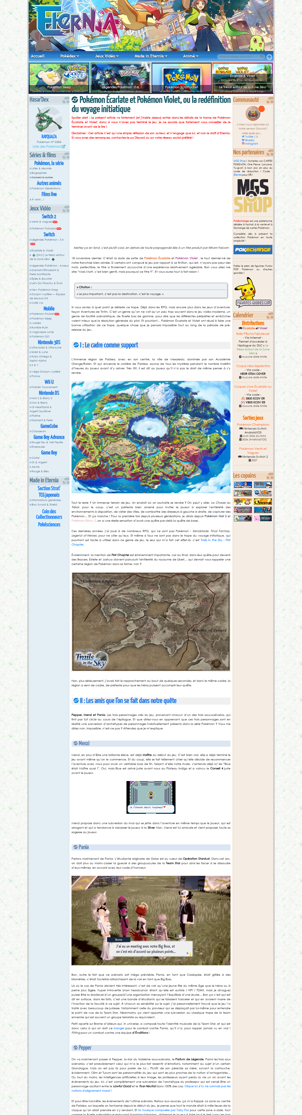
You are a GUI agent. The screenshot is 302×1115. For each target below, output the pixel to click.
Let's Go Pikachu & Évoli (47, 283)
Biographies (39, 173)
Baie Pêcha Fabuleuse (253, 333)
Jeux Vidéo (105, 56)
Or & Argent (39, 462)
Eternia (238, 174)
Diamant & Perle (42, 420)
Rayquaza (49, 137)
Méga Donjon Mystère (45, 371)
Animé (189, 56)
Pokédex (67, 56)
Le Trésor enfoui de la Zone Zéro (242, 87)
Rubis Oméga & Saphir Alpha (41, 358)
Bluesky (249, 140)
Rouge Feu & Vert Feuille (47, 442)
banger (119, 1028)
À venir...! (37, 199)
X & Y (34, 365)
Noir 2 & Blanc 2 (41, 398)
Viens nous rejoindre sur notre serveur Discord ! (254, 126)
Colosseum (38, 431)
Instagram (251, 143)
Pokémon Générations (45, 188)
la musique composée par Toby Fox (163, 1110)
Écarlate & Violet (242, 76)
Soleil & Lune (39, 352)
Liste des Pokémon (47, 146)
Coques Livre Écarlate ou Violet (253, 388)
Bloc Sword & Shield (44, 504)
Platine (35, 415)
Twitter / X (251, 136)
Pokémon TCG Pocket (181, 87)
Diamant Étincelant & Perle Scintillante (44, 272)
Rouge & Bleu (40, 471)
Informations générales (46, 500)
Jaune (35, 467)
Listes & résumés (41, 168)
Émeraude (38, 447)
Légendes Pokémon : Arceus (49, 265)
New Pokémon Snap (44, 289)
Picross (35, 376)
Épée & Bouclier (41, 278)
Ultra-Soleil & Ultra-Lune (46, 347)
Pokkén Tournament (44, 387)
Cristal (35, 458)
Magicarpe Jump (42, 332)
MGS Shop (240, 161)
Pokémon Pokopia (43, 228)
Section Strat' (49, 488)
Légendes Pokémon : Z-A (120, 87)
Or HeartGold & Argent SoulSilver (41, 409)
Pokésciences (49, 524)
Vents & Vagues (41, 221)
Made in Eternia (149, 56)
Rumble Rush (39, 327)
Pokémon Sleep (59, 87)
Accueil (37, 56)
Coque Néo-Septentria (253, 366)
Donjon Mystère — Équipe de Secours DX (47, 296)
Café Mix (37, 303)
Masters (36, 323)
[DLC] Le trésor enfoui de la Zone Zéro (47, 257)
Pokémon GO (40, 336)
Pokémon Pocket (42, 314)
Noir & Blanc (39, 402)
